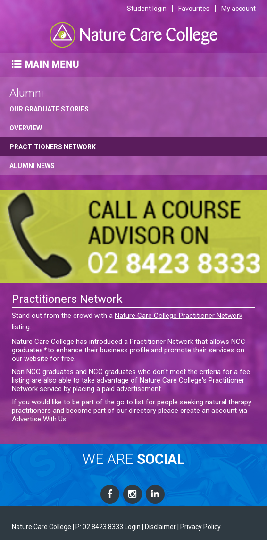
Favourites (193, 8)
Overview (25, 128)
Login (133, 527)
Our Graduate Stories (49, 109)
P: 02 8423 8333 (99, 527)
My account (238, 8)
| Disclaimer (159, 527)
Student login (147, 8)
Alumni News (32, 166)
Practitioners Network (52, 147)
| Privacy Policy (199, 527)
